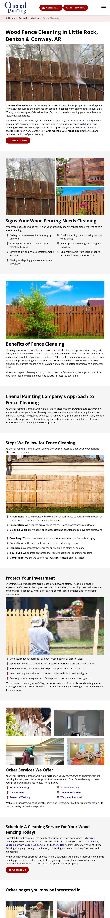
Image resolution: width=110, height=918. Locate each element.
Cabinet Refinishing (71, 792)
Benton (10, 844)
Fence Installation (29, 18)
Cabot (28, 844)
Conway (19, 844)
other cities (57, 844)
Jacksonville (39, 844)
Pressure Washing (20, 797)
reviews (96, 803)
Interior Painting (69, 787)
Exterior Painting (19, 787)
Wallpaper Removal (71, 797)
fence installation (82, 124)
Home (10, 18)
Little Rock (92, 841)
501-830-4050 (75, 7)
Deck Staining (17, 792)
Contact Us (51, 7)
